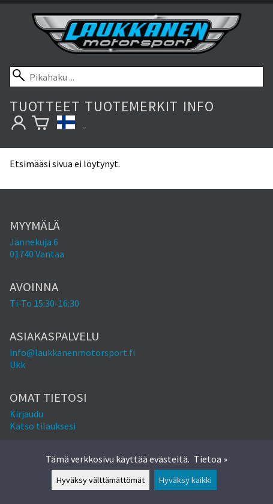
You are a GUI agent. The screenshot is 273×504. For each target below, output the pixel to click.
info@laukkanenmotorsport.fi (72, 352)
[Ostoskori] (40, 124)
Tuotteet (45, 106)
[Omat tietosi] (18, 124)
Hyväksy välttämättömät (100, 480)
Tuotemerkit (131, 106)
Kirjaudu (26, 414)
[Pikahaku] (136, 76)
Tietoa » (210, 459)
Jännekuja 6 (34, 242)
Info (198, 106)
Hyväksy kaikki (185, 480)
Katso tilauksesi (43, 426)
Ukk (17, 364)
